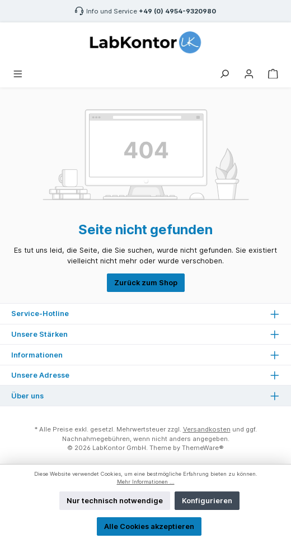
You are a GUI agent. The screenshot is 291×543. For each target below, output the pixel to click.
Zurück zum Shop (145, 283)
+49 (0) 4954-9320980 (177, 11)
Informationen (37, 355)
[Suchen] (224, 72)
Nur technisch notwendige (115, 500)
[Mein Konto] (249, 72)
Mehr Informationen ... (146, 482)
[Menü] (18, 72)
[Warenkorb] (273, 72)
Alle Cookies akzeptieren (149, 526)
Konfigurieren (207, 500)
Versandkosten (207, 429)
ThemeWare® (203, 448)
